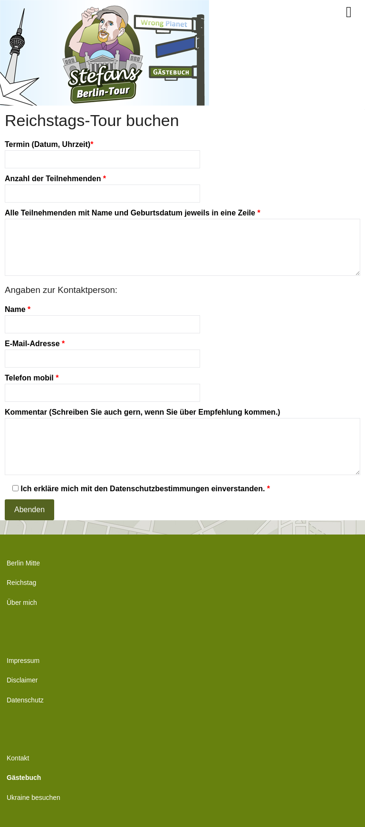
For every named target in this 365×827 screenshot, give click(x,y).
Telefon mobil (102, 385)
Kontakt (18, 758)
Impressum (23, 660)
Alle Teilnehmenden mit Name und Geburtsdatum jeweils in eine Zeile (182, 243)
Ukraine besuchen (33, 797)
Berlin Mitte (23, 563)
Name (102, 316)
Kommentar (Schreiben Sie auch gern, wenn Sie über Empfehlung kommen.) (182, 442)
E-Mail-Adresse (102, 351)
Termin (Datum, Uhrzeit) (102, 151)
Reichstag (21, 582)
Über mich (22, 602)
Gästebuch (24, 777)
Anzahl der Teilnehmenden (102, 186)
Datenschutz (25, 700)
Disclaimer (22, 680)
